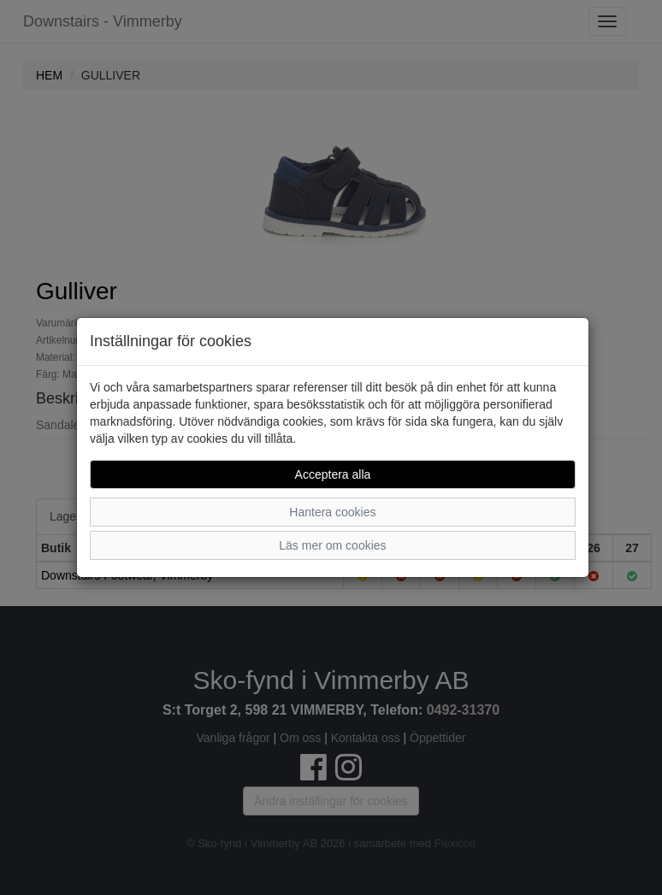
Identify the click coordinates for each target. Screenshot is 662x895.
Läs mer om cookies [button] (332, 545)
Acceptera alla (333, 474)
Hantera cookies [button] (332, 512)
